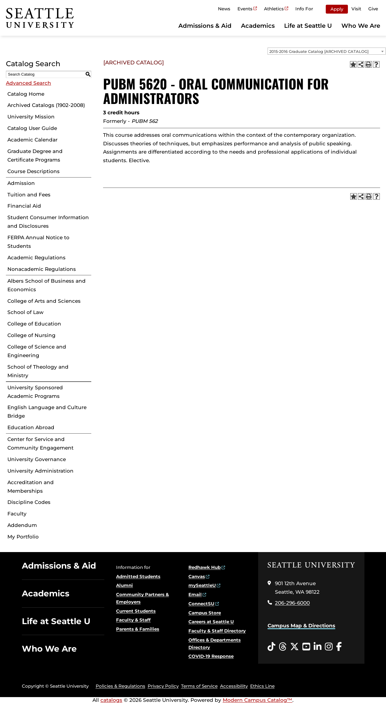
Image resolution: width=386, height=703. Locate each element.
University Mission (31, 117)
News (224, 9)
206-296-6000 (292, 603)
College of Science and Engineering (36, 351)
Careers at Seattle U (211, 621)
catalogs (111, 700)
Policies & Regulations (120, 686)
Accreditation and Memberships (30, 486)
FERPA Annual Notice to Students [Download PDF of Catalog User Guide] (38, 242)
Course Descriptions (33, 171)
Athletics (274, 9)
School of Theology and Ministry (38, 371)
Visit (356, 9)
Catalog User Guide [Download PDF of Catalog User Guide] (32, 128)
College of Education (34, 324)
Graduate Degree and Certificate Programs (35, 155)
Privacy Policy (163, 686)
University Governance (36, 459)
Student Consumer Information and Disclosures (48, 221)
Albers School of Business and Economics (46, 285)
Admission (21, 183)
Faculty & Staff (133, 620)
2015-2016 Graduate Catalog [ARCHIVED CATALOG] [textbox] (319, 51)
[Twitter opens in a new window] (294, 646)
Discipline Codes (29, 502)
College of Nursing (31, 335)
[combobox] (327, 51)
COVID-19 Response (211, 656)
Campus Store (204, 613)
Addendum (22, 525)
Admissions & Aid (205, 25)
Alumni (124, 585)
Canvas (196, 576)
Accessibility (234, 686)
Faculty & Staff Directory (217, 631)
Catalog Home (25, 94)
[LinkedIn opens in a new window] (317, 646)
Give (373, 9)
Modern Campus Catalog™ (257, 700)
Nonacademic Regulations (41, 269)
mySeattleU (202, 585)
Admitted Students (138, 576)
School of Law (25, 312)
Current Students (136, 611)
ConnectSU (201, 603)
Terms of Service (199, 686)
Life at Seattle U (308, 25)
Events (245, 9)
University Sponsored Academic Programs (35, 392)
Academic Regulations (36, 258)
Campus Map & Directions (301, 626)
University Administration (40, 471)
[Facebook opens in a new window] (339, 646)
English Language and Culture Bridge (47, 411)
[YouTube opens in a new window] (306, 646)
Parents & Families (137, 629)
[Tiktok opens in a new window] (271, 646)
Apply (336, 9)
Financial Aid (24, 206)
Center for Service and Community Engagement (40, 443)
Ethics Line (262, 686)
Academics (258, 25)
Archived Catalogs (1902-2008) (46, 105)
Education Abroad (30, 427)
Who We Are (360, 25)
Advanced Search (28, 83)
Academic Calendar (32, 140)
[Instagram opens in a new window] (329, 646)
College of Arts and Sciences (44, 301)
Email (195, 594)
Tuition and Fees (29, 195)
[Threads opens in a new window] (282, 646)
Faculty (17, 514)
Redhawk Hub (204, 567)
